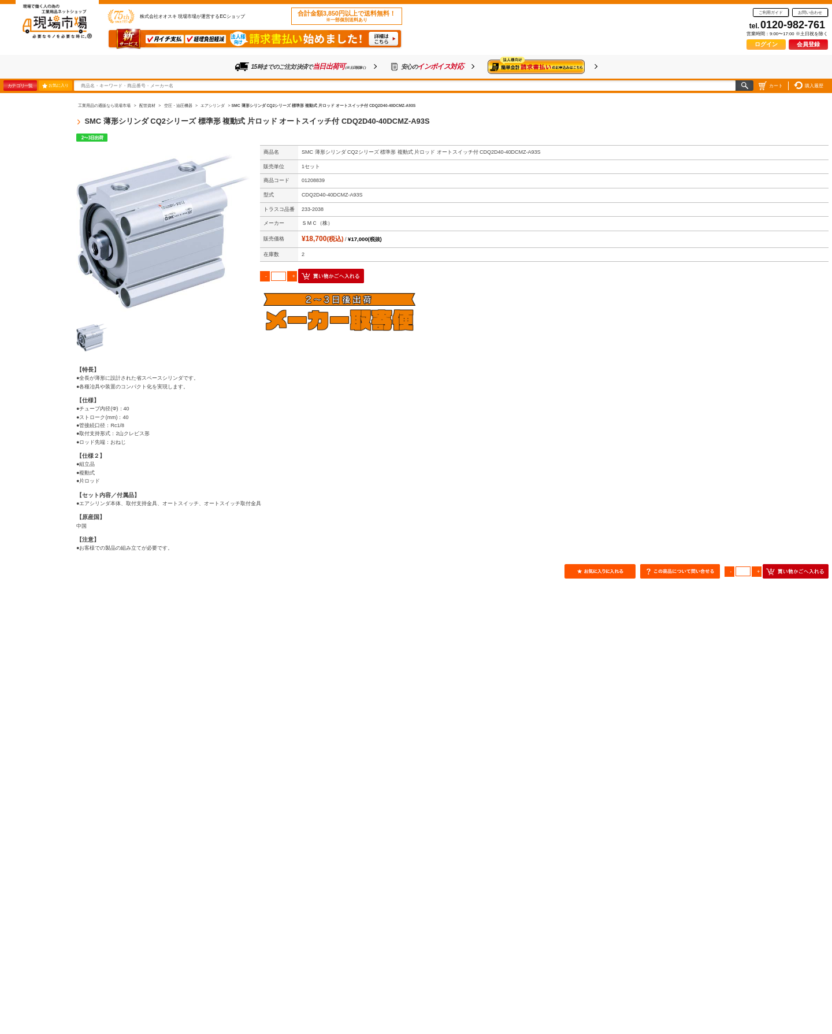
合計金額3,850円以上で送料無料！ (347, 16)
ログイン (766, 44)
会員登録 (808, 44)
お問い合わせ (810, 12)
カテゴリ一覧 (20, 85)
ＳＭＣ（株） (317, 223)
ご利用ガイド (771, 12)
